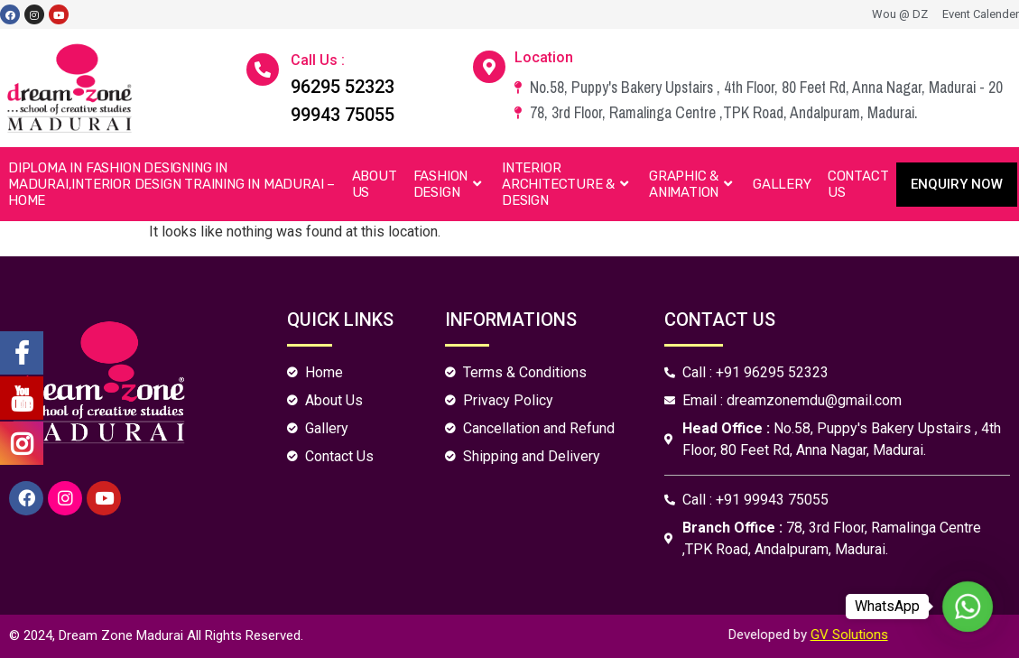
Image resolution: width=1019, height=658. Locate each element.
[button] (956, 184)
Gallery (782, 184)
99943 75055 (342, 114)
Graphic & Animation (692, 184)
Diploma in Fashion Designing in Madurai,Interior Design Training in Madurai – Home (171, 184)
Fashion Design (449, 184)
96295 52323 (342, 86)
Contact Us (858, 184)
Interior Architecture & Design (567, 184)
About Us (374, 184)
